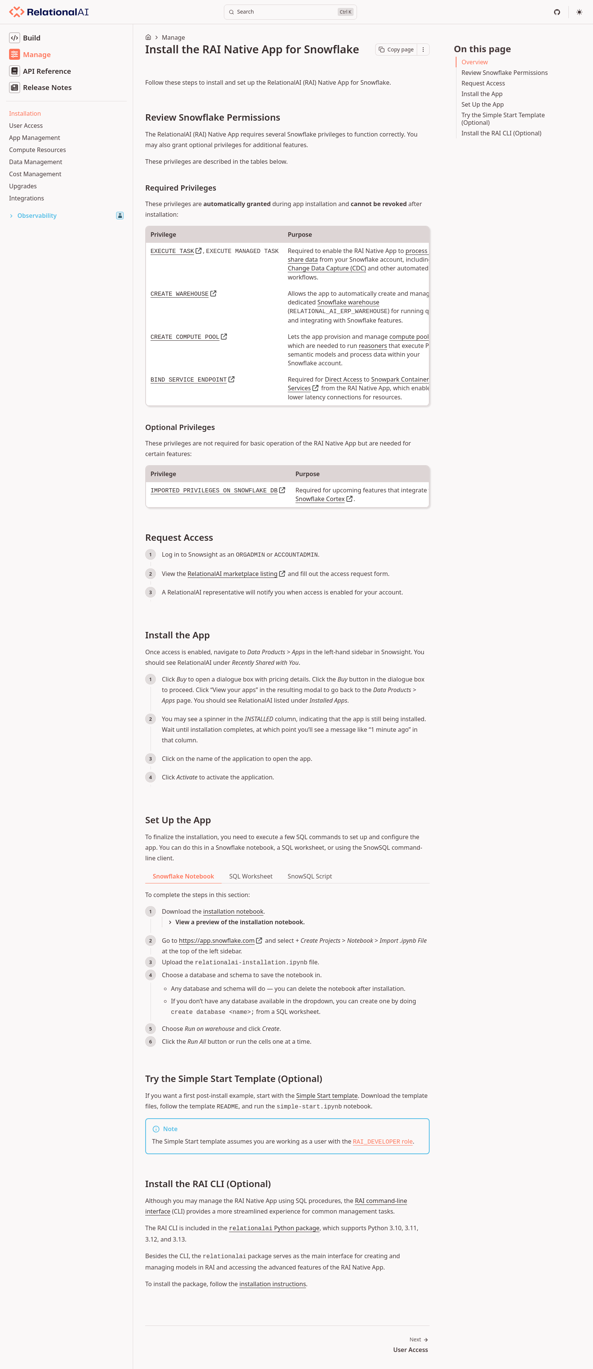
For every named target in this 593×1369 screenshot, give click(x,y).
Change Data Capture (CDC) (327, 268)
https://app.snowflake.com (217, 940)
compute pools (411, 336)
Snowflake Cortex (320, 499)
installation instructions (272, 1284)
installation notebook (233, 911)
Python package (274, 1228)
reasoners (373, 345)
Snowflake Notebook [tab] (183, 876)
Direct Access (343, 379)
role (383, 1141)
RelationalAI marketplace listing (233, 574)
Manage (173, 37)
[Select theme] (579, 12)
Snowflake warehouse (348, 302)
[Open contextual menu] (423, 49)
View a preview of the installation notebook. (240, 922)
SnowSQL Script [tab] (310, 876)
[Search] (290, 12)
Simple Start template (327, 1095)
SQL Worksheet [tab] (251, 876)
